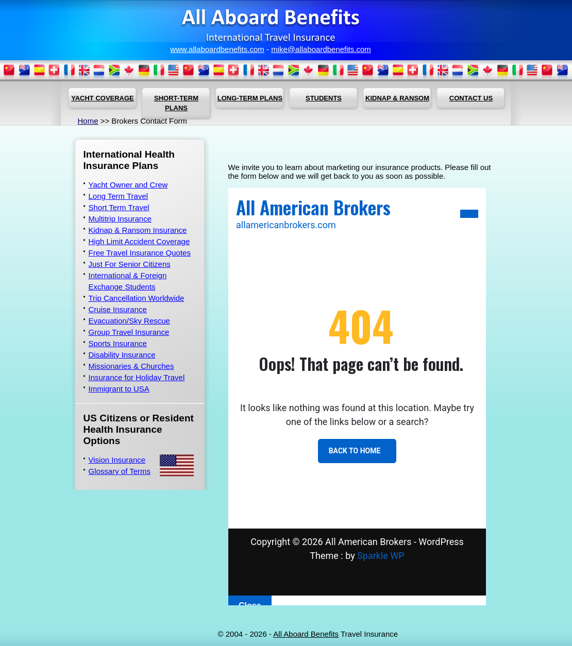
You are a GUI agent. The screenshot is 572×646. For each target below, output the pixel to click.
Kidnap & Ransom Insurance (138, 230)
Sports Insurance (118, 343)
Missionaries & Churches (131, 366)
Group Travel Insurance (129, 332)
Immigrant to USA (119, 388)
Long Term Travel (118, 196)
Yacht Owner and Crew (128, 184)
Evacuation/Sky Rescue (129, 320)
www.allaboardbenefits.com (217, 49)
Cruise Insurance (118, 309)
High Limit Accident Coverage (139, 241)
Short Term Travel (119, 207)
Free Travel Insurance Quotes (140, 252)
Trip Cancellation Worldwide (136, 298)
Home (88, 120)
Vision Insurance (117, 459)
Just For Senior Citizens (130, 264)
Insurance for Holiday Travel (137, 377)
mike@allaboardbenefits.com (321, 49)
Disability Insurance (122, 354)
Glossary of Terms (120, 471)
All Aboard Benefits (306, 634)
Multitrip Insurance (120, 218)
